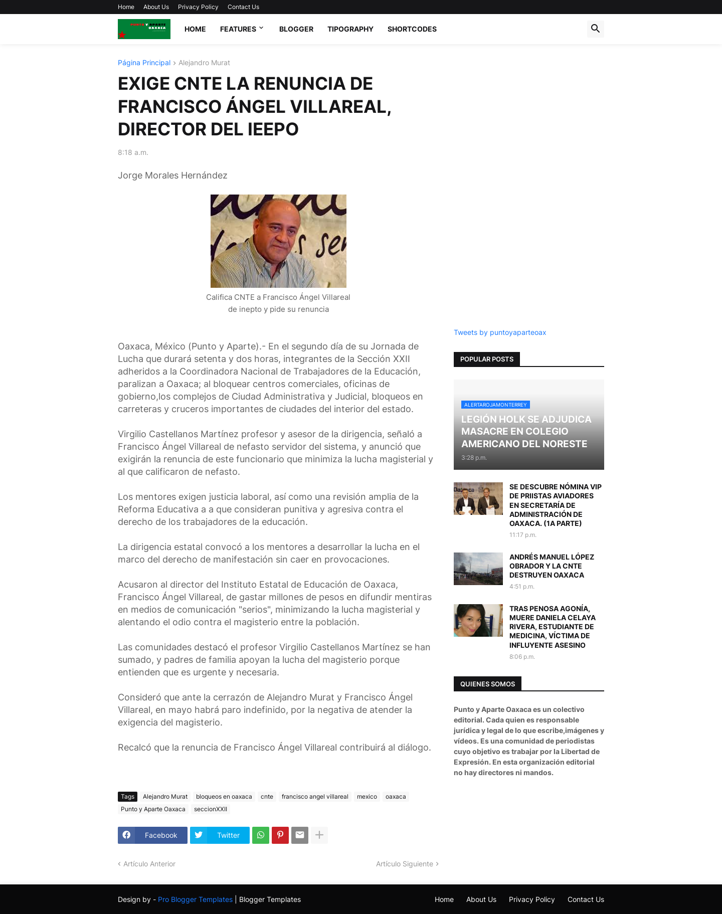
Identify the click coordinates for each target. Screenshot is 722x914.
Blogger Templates (270, 899)
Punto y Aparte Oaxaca (153, 809)
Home (126, 7)
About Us (156, 7)
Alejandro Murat (204, 63)
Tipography (350, 29)
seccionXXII (210, 809)
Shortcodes (412, 29)
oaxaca (396, 796)
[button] (595, 29)
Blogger (296, 29)
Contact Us (243, 7)
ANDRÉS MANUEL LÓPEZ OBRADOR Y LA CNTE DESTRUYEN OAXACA (551, 566)
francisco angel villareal (315, 796)
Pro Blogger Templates (195, 899)
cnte (267, 796)
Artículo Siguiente (404, 863)
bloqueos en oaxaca (224, 796)
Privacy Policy (198, 7)
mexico (367, 796)
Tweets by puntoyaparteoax (500, 332)
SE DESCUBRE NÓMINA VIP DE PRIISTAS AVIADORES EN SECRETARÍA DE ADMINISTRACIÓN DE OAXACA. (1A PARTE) (555, 504)
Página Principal (144, 63)
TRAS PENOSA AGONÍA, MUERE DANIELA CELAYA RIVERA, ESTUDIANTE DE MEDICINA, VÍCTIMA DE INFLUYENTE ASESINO (552, 626)
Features (238, 29)
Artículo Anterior (149, 863)
